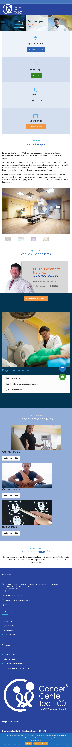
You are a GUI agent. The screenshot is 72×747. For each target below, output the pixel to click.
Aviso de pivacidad (41, 744)
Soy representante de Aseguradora (16, 668)
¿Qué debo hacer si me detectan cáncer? (21, 384)
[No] (69, 740)
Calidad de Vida (9, 634)
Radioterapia (8, 630)
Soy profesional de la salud (13, 663)
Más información (10, 659)
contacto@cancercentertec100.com (18, 600)
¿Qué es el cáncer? (12, 378)
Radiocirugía (8, 621)
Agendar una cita (10, 654)
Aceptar (28, 744)
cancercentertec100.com (14, 595)
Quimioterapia (9, 626)
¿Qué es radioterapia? (14, 390)
